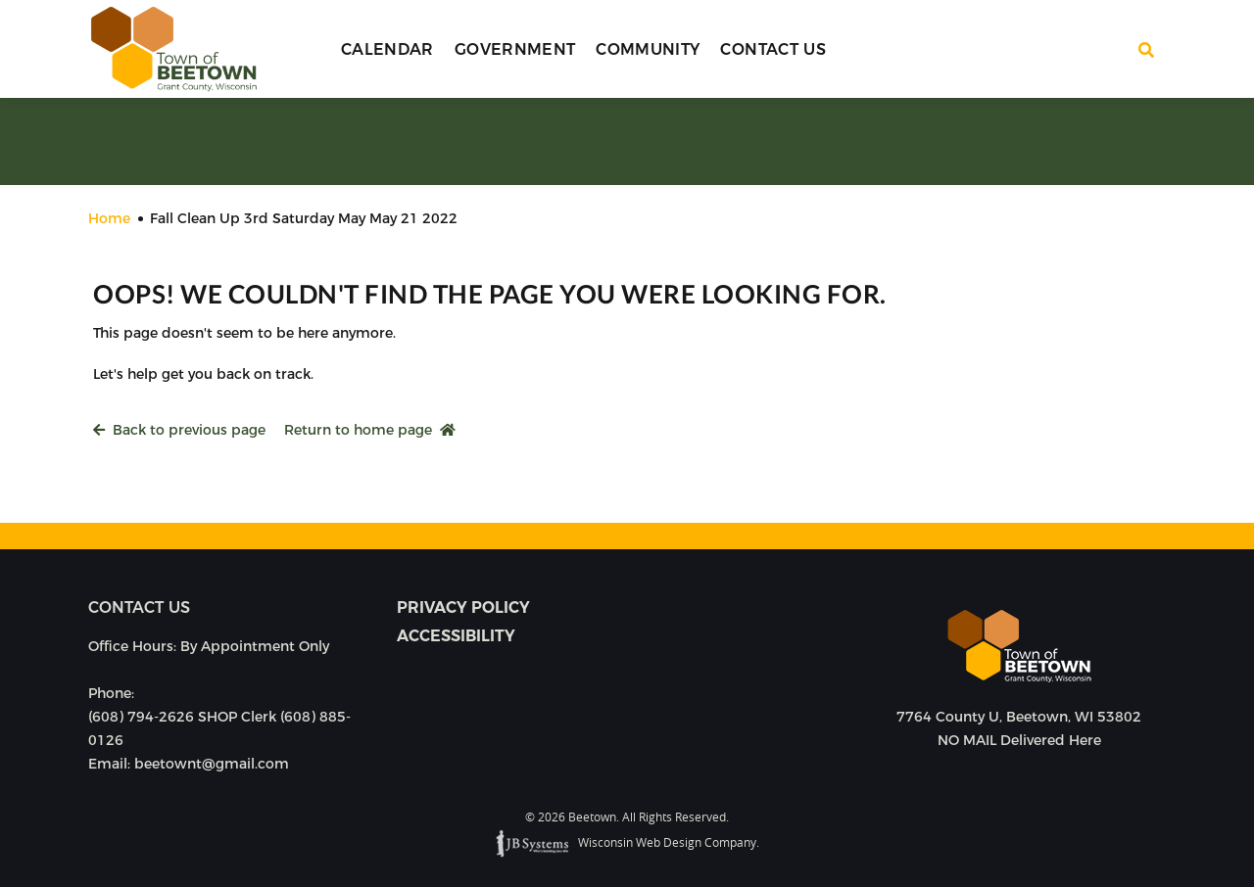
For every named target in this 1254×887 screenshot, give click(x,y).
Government (515, 49)
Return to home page (370, 430)
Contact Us (773, 49)
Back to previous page (179, 430)
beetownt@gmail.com (211, 763)
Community (647, 49)
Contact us (139, 607)
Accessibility (456, 636)
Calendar (387, 49)
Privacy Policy (463, 607)
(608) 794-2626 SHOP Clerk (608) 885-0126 (219, 728)
